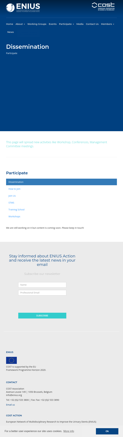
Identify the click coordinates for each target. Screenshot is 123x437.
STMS (11, 202)
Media (79, 24)
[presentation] (42, 304)
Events (53, 24)
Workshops (14, 216)
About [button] (20, 24)
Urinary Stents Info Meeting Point (29, 32)
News (10, 32)
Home (9, 24)
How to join (14, 188)
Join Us (12, 195)
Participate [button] (66, 24)
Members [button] (107, 24)
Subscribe (42, 315)
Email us (10, 404)
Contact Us (92, 24)
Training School (16, 209)
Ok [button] (107, 431)
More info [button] (68, 431)
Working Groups (36, 24)
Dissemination (15, 181)
